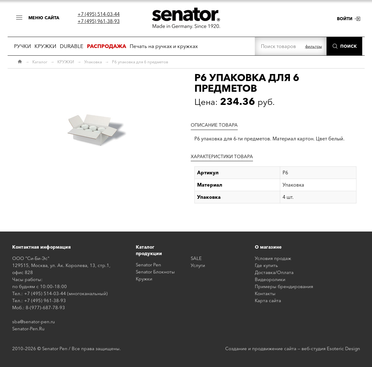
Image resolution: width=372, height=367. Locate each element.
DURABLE (71, 46)
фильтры (313, 46)
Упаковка (93, 61)
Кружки (144, 279)
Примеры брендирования (284, 286)
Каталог (39, 61)
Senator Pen (148, 265)
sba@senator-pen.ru (33, 321)
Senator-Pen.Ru (28, 329)
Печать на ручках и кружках (164, 46)
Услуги (198, 265)
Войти (344, 18)
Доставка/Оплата (274, 272)
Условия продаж (273, 258)
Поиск (348, 46)
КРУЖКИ (45, 46)
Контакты (265, 293)
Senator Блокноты (155, 272)
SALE (196, 258)
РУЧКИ (22, 46)
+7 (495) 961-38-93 (99, 21)
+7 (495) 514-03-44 (99, 14)
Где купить (266, 265)
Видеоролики (270, 279)
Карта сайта (268, 300)
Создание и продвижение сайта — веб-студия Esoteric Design (292, 348)
